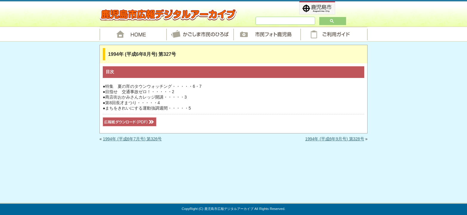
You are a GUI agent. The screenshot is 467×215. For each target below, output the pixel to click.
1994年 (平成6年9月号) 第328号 (334, 139)
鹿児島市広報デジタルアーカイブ (168, 14)
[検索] (276, 20)
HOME (132, 34)
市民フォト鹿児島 (267, 34)
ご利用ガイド (334, 34)
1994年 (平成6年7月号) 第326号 (132, 139)
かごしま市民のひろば (200, 34)
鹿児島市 (326, 7)
